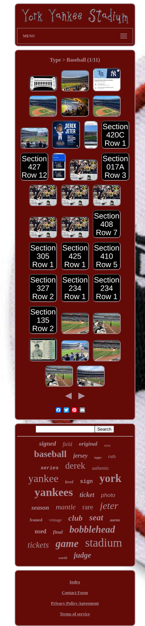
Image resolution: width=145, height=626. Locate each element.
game (67, 543)
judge (82, 555)
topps (98, 457)
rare (87, 507)
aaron (115, 520)
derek (75, 466)
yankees (53, 492)
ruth (112, 456)
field (67, 444)
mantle (66, 507)
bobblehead (92, 529)
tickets (38, 544)
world (62, 558)
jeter (109, 505)
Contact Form (75, 592)
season (40, 507)
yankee (43, 478)
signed (47, 443)
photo (108, 495)
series (50, 468)
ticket (87, 494)
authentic (100, 468)
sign (86, 482)
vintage (55, 519)
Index (75, 581)
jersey (80, 455)
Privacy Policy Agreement (75, 603)
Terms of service (75, 613)
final (58, 532)
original (88, 444)
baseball (50, 454)
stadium (103, 542)
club (75, 518)
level (69, 481)
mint (107, 445)
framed (36, 520)
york (110, 478)
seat (96, 517)
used (40, 531)
